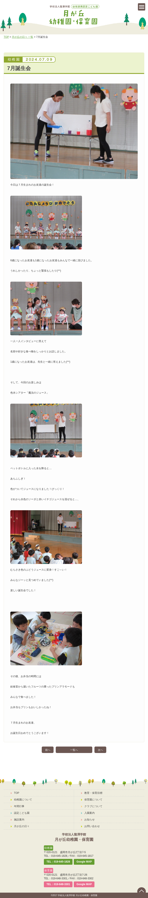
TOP (6, 36)
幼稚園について (21, 799)
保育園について (91, 799)
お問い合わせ (90, 826)
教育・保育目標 (91, 792)
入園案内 (88, 812)
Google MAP (84, 861)
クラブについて (91, 806)
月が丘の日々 (20, 826)
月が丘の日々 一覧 (22, 36)
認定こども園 (20, 812)
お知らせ (88, 819)
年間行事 (17, 806)
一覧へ (74, 749)
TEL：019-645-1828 (58, 861)
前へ (47, 749)
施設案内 (17, 819)
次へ (100, 749)
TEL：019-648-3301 (58, 884)
